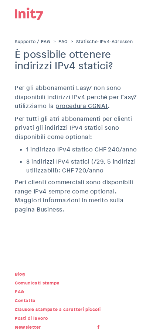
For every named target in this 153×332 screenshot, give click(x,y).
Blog (20, 274)
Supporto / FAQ (32, 42)
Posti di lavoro (31, 318)
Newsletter (28, 327)
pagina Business (38, 209)
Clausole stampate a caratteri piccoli (58, 309)
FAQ (63, 42)
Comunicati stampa (37, 283)
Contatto (25, 301)
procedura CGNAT (81, 106)
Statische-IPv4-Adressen (104, 42)
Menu (132, 12)
